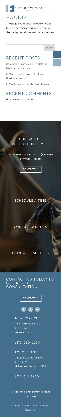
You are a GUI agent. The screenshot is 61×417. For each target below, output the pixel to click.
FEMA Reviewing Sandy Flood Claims (27, 84)
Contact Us (31, 169)
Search (49, 47)
